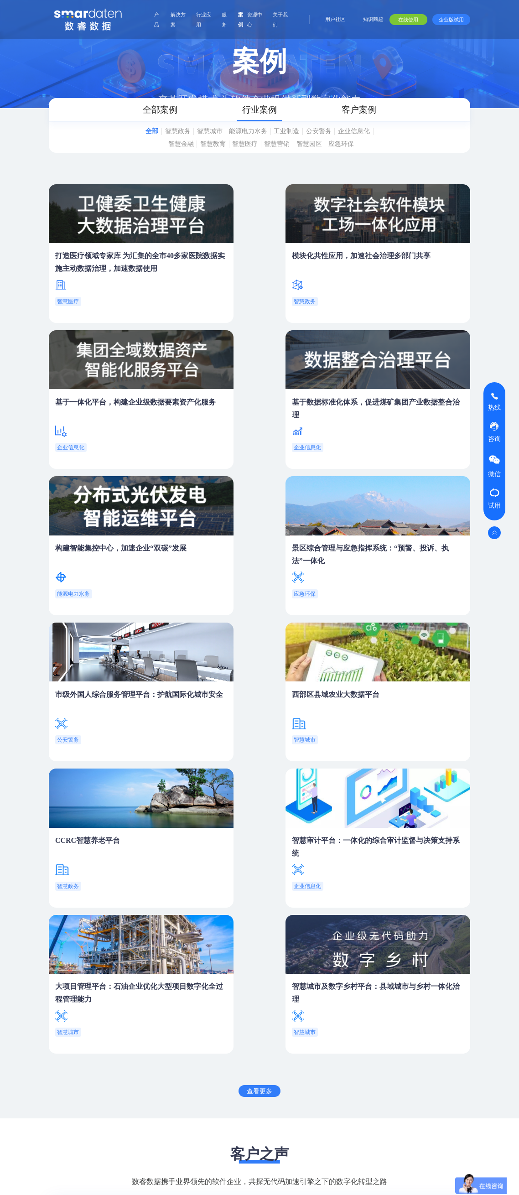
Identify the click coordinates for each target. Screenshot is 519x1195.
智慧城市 (224, 142)
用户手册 (342, 1029)
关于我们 (280, 19)
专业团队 (472, 1062)
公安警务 (352, 142)
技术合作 (382, 1062)
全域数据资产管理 (156, 1059)
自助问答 (342, 1094)
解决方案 (178, 19)
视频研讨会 (430, 1059)
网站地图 (39, 1180)
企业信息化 (163, 156)
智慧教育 (243, 156)
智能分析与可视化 (156, 1084)
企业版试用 (451, 19)
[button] (254, 868)
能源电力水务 (269, 142)
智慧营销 (320, 156)
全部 (153, 142)
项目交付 (315, 1051)
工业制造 (314, 142)
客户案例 (396, 115)
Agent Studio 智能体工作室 (163, 1042)
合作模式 (382, 1040)
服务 (224, 19)
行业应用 (203, 19)
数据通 (222, 1048)
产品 (156, 19)
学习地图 (342, 1073)
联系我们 (472, 1149)
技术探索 (472, 1105)
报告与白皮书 (430, 1029)
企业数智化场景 (268, 1029)
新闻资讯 (472, 1127)
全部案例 (115, 115)
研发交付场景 (268, 1046)
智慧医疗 (282, 156)
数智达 (222, 1061)
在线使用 (408, 19)
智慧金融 (205, 156)
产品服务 (315, 1029)
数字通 (222, 1035)
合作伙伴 (383, 1012)
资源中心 (254, 19)
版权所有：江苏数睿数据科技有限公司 (109, 1180)
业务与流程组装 (153, 1072)
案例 (240, 19)
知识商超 (373, 19)
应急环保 (262, 170)
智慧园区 (358, 156)
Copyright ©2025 (191, 1180)
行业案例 (255, 115)
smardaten (146, 1024)
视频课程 (342, 1051)
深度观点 (426, 1046)
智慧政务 (185, 142)
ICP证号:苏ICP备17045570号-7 (263, 1180)
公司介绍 (472, 1040)
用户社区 (335, 19)
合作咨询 (296, 966)
